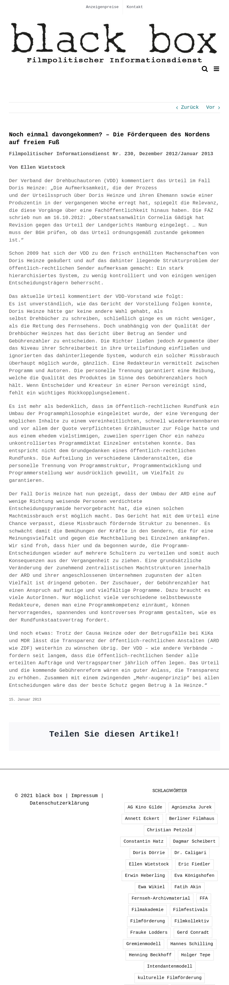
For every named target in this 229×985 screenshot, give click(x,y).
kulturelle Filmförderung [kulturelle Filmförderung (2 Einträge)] (170, 977)
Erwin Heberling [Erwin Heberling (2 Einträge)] (145, 875)
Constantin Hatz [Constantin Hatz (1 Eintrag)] (143, 841)
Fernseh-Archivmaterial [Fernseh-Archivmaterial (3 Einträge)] (161, 898)
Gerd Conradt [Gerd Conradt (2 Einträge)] (193, 932)
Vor (210, 107)
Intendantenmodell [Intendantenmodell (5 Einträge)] (169, 966)
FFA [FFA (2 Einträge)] (204, 898)
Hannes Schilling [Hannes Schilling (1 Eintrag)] (191, 944)
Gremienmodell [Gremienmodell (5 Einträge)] (143, 944)
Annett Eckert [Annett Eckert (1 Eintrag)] (142, 818)
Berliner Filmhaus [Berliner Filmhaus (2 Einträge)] (191, 818)
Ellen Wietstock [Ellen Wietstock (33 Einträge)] (149, 864)
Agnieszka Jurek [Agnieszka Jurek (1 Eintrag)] (192, 807)
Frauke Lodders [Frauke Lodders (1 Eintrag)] (149, 932)
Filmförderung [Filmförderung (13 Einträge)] (147, 921)
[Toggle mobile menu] (217, 69)
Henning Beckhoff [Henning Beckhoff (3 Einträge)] (150, 955)
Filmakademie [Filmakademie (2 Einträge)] (148, 909)
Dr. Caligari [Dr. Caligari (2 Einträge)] (190, 852)
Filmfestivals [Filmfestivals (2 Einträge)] (190, 909)
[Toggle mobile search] (205, 69)
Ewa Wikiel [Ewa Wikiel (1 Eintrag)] (151, 887)
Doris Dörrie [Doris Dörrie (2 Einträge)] (149, 852)
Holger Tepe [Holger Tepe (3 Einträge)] (195, 955)
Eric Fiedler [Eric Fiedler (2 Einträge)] (194, 864)
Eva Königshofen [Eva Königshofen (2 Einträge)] (194, 875)
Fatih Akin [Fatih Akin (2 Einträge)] (187, 887)
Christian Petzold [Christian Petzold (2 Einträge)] (169, 830)
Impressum (84, 796)
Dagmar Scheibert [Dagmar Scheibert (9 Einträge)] (194, 841)
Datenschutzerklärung (59, 803)
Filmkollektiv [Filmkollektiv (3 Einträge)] (191, 921)
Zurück (190, 107)
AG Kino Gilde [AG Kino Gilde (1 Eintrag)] (145, 807)
